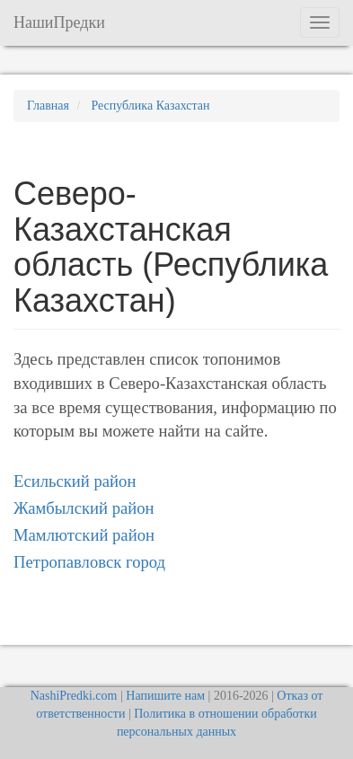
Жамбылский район (83, 508)
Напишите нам (165, 695)
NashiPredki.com (74, 695)
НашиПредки (59, 22)
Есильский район (74, 481)
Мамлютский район (83, 534)
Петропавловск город (89, 561)
